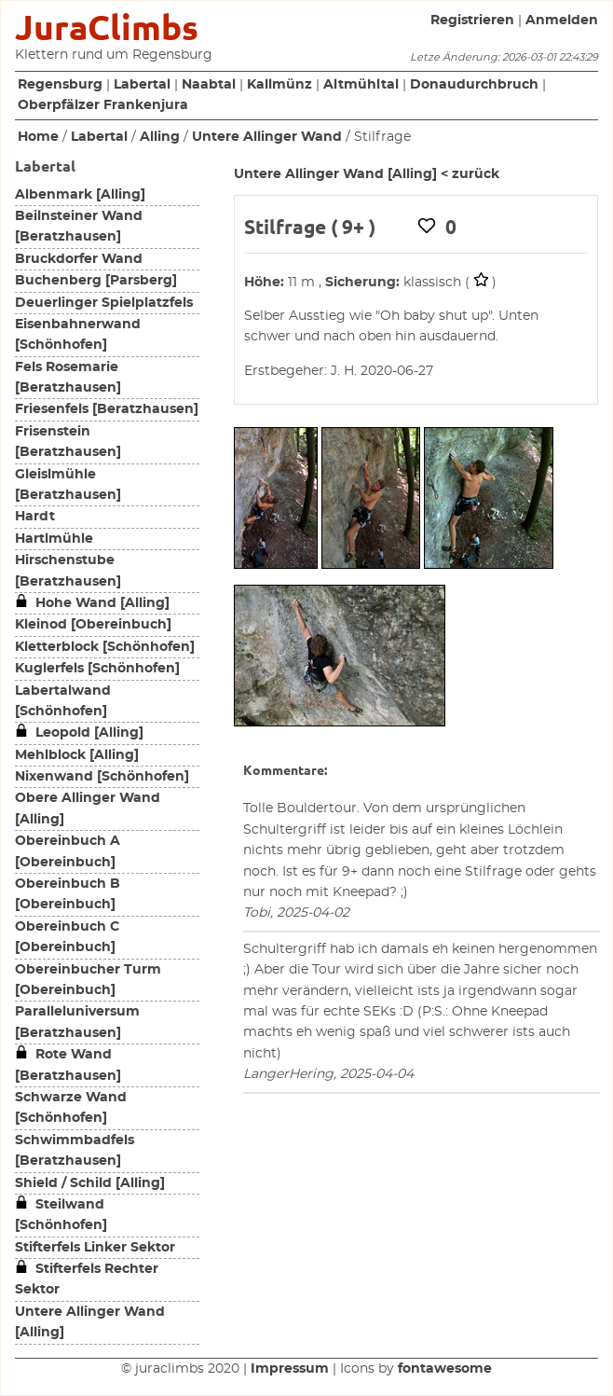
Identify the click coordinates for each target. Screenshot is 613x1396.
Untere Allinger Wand (267, 137)
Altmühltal (361, 84)
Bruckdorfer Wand (79, 259)
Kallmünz (279, 84)
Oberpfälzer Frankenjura (103, 105)
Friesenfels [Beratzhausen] (106, 409)
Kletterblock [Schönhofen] (105, 647)
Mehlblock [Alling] (77, 755)
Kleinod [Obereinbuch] (93, 624)
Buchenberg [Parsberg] (96, 280)
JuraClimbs (106, 27)
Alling (160, 137)
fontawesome (445, 1368)
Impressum (290, 1368)
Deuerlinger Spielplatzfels (104, 303)
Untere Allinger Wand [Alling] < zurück (366, 174)
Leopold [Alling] (79, 732)
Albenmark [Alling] (80, 194)
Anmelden (561, 20)
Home (38, 137)
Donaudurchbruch (474, 84)
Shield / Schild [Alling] (90, 1183)
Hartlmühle (54, 539)
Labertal (142, 84)
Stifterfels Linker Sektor (95, 1247)
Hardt (35, 516)
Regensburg (60, 84)
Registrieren (472, 20)
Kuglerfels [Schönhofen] (97, 668)
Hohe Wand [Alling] (92, 603)
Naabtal (209, 84)
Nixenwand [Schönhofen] (102, 776)
